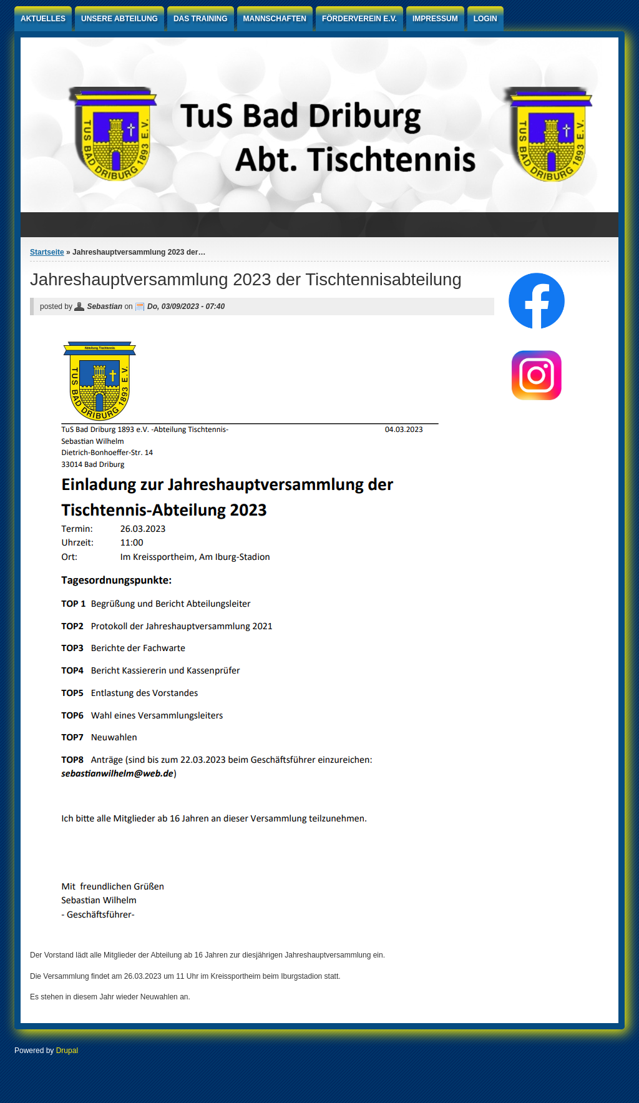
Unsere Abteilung (119, 18)
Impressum (435, 18)
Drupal (67, 1050)
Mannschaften (274, 18)
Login (485, 18)
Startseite (47, 252)
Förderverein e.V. (359, 18)
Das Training (200, 18)
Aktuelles (43, 18)
